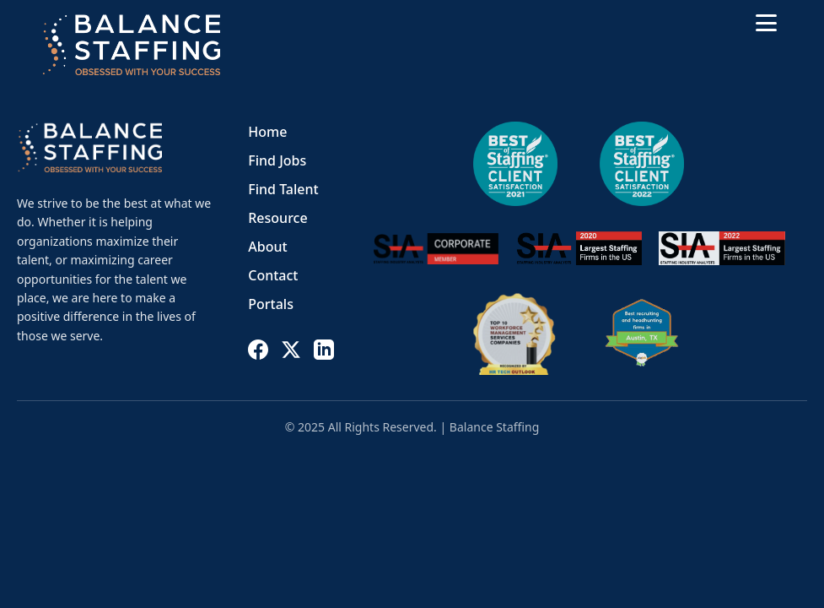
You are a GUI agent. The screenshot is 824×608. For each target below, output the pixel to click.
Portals (271, 304)
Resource (277, 218)
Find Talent (283, 189)
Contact (273, 275)
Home (267, 131)
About (267, 246)
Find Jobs (277, 160)
